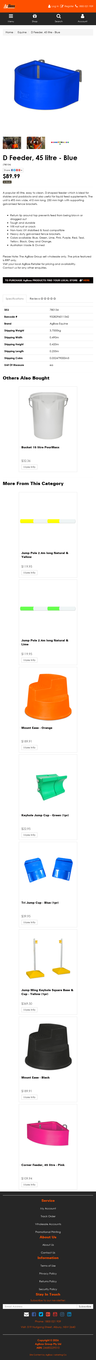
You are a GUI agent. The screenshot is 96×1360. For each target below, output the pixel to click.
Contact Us (48, 1252)
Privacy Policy (48, 1273)
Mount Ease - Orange (36, 728)
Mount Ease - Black (35, 1077)
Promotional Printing (48, 1231)
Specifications (14, 298)
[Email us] (26, 1314)
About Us (48, 1244)
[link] (34, 1314)
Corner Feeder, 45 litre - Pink (43, 1165)
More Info (29, 466)
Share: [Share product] (13, 170)
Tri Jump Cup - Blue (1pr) (40, 903)
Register (69, 6)
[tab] (15, 299)
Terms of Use (48, 1265)
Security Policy (48, 1289)
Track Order (48, 1216)
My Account (48, 1208)
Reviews (43, 298)
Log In (55, 6)
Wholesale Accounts (48, 1224)
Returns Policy (48, 1281)
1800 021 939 (86, 6)
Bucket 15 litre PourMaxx (40, 447)
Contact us (10, 267)
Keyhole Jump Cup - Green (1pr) (45, 815)
